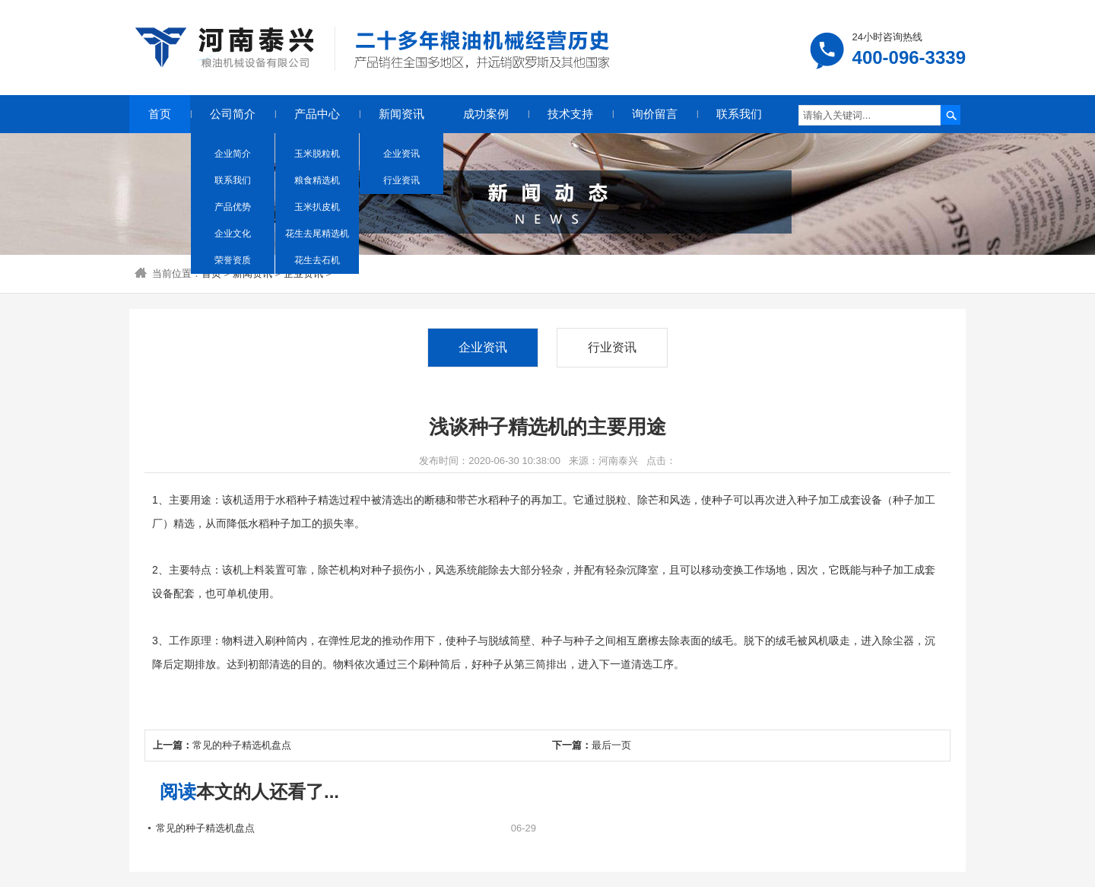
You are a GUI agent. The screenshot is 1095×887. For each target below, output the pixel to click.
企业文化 (232, 233)
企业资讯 (401, 153)
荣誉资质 (232, 260)
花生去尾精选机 (317, 233)
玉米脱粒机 (317, 153)
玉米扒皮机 (317, 207)
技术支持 (570, 113)
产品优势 (232, 207)
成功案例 (486, 113)
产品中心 (317, 113)
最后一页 (611, 745)
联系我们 (232, 180)
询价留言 (655, 113)
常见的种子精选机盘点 (241, 745)
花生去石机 (317, 260)
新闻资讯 (401, 113)
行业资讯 (401, 180)
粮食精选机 (317, 180)
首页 (159, 113)
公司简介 (233, 113)
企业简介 (232, 153)
